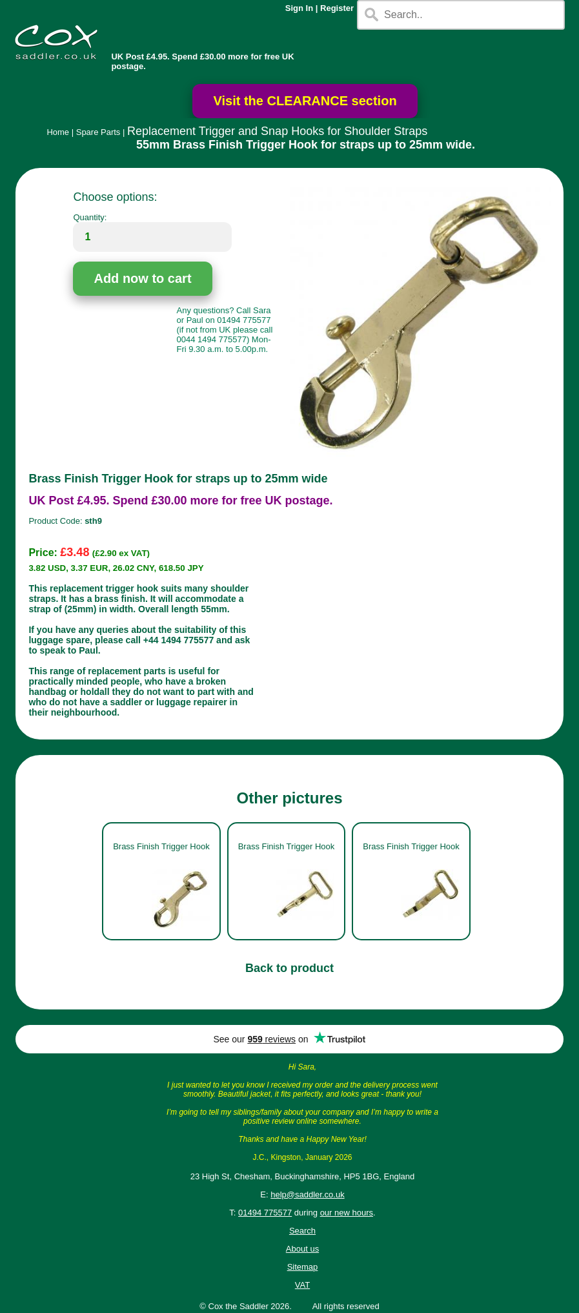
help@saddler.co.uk (307, 1194)
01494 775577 (265, 1212)
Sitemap (302, 1267)
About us (302, 1249)
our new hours (346, 1212)
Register (337, 8)
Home (57, 132)
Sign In (299, 8)
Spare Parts (98, 132)
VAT (302, 1285)
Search (302, 1230)
